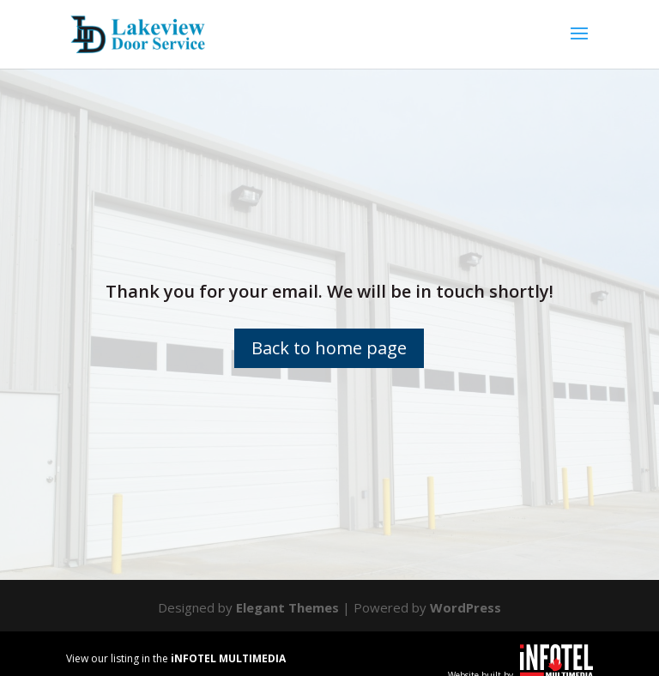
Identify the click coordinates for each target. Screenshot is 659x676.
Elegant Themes (287, 607)
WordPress (465, 607)
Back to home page (329, 347)
